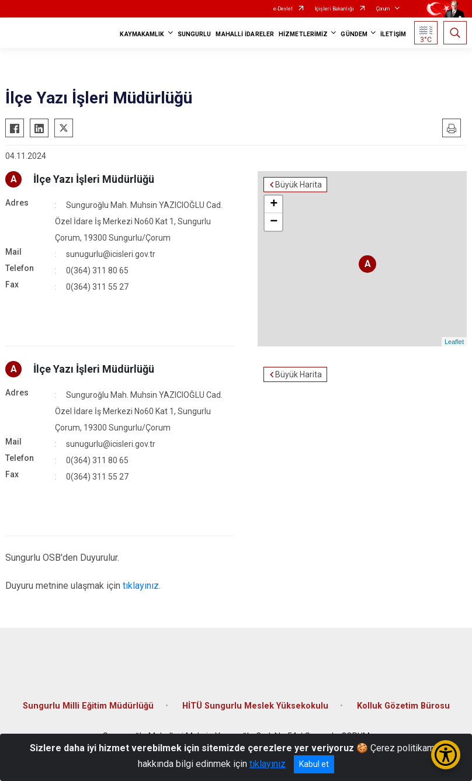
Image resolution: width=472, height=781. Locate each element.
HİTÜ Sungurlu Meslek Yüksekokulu (255, 706)
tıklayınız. (142, 585)
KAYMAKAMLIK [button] (142, 34)
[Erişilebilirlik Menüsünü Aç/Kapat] (445, 754)
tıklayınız (267, 763)
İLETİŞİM (393, 34)
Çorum (383, 9)
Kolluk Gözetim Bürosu (403, 706)
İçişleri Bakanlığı (334, 9)
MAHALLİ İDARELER (245, 34)
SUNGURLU (194, 34)
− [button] (273, 222)
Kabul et (314, 764)
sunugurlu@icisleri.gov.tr (110, 254)
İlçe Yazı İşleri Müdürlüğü (93, 179)
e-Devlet (283, 9)
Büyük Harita (298, 184)
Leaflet (454, 341)
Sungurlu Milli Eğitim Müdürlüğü (88, 706)
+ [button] (273, 204)
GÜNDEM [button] (354, 34)
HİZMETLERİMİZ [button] (303, 34)
